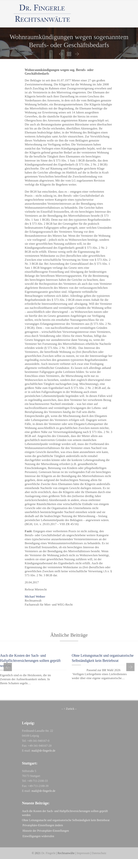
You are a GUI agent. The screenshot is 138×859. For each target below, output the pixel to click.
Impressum (83, 853)
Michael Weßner (35, 596)
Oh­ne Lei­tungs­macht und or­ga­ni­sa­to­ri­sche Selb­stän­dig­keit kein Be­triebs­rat (66, 820)
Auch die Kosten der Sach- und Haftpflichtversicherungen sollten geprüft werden (30, 660)
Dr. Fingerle (48, 853)
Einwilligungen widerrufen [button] (38, 836)
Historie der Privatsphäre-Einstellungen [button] (46, 830)
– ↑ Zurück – (69, 708)
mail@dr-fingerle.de (43, 750)
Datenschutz (99, 853)
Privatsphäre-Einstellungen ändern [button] (43, 825)
